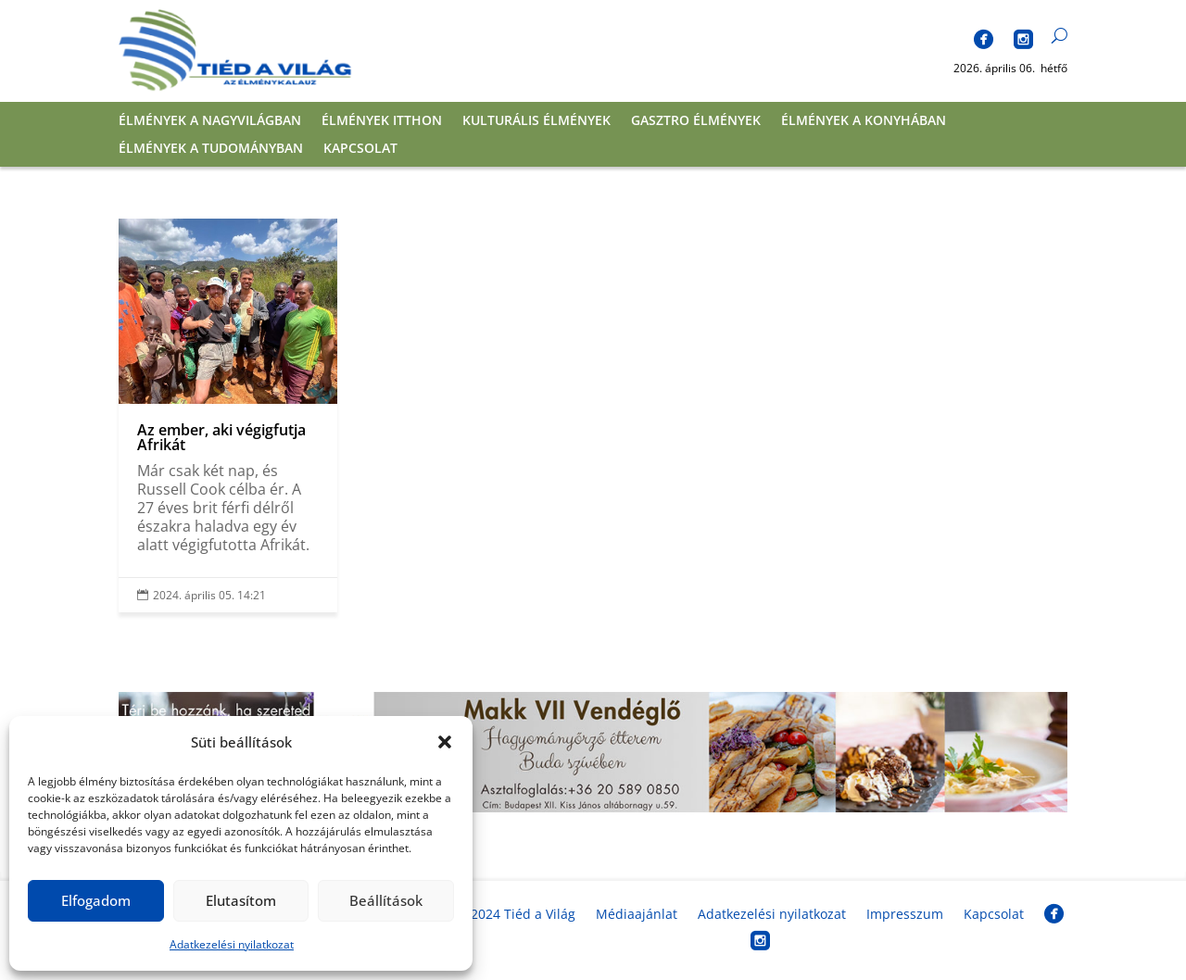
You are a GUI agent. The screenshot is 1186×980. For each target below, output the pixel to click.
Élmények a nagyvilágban (210, 121)
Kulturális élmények (536, 121)
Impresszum (904, 914)
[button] (444, 742)
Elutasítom (241, 900)
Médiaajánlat (636, 914)
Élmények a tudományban (211, 149)
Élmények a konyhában (863, 121)
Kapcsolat (360, 149)
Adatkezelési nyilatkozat (232, 944)
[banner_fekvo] (593, 807)
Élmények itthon (382, 121)
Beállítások (386, 900)
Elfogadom (96, 900)
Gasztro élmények (696, 121)
